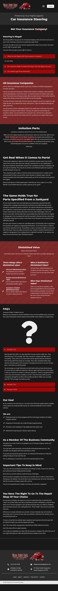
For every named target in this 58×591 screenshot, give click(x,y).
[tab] (29, 56)
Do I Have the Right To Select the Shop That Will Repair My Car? (29, 66)
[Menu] (43, 6)
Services (26, 577)
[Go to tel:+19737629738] (17, 564)
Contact (42, 577)
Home (15, 577)
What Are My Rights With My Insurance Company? (24, 56)
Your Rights (34, 577)
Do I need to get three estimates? (18, 71)
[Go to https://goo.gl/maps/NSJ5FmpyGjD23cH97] (43, 569)
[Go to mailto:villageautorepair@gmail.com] (43, 564)
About (20, 577)
